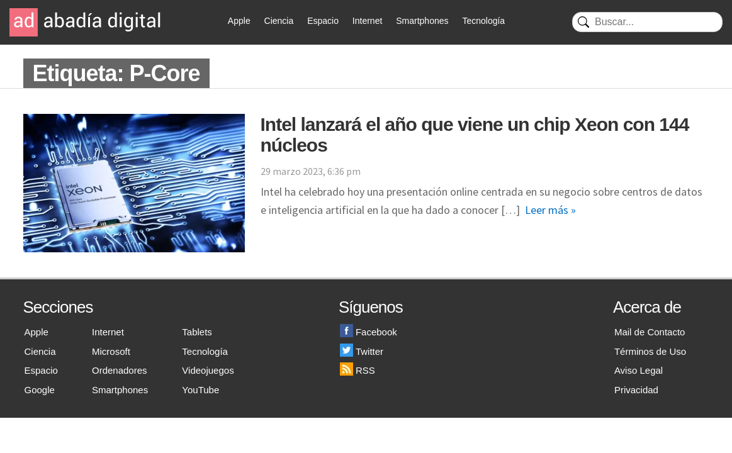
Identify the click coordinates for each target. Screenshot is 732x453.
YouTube (200, 389)
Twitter (361, 351)
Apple (239, 21)
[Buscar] (647, 22)
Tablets (197, 332)
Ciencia (279, 21)
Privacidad (636, 389)
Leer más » (550, 210)
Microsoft (111, 351)
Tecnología (483, 21)
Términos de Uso (650, 351)
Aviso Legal (638, 370)
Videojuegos (208, 370)
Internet (367, 21)
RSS (357, 370)
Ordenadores (119, 370)
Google (40, 389)
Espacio (323, 21)
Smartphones (422, 21)
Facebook (368, 332)
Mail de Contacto (649, 332)
